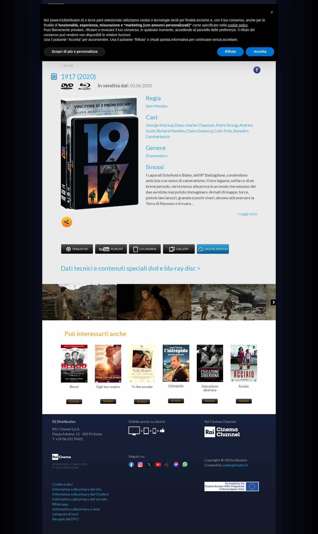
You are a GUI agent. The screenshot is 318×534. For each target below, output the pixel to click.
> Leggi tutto (247, 214)
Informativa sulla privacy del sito (77, 489)
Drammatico (156, 155)
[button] (272, 12)
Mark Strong (227, 125)
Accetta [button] (260, 51)
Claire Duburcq (199, 130)
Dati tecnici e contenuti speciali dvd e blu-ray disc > (130, 268)
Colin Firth (223, 130)
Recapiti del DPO (65, 519)
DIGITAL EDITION (213, 249)
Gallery (179, 249)
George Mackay (159, 125)
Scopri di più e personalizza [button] (74, 51)
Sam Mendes (157, 105)
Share (67, 222)
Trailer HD (77, 249)
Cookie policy (62, 484)
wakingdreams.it (235, 465)
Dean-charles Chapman (194, 125)
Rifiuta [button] (230, 51)
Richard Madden (171, 130)
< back (67, 65)
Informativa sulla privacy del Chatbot (80, 494)
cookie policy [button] (237, 25)
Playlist (111, 249)
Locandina (144, 249)
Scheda (74, 401)
